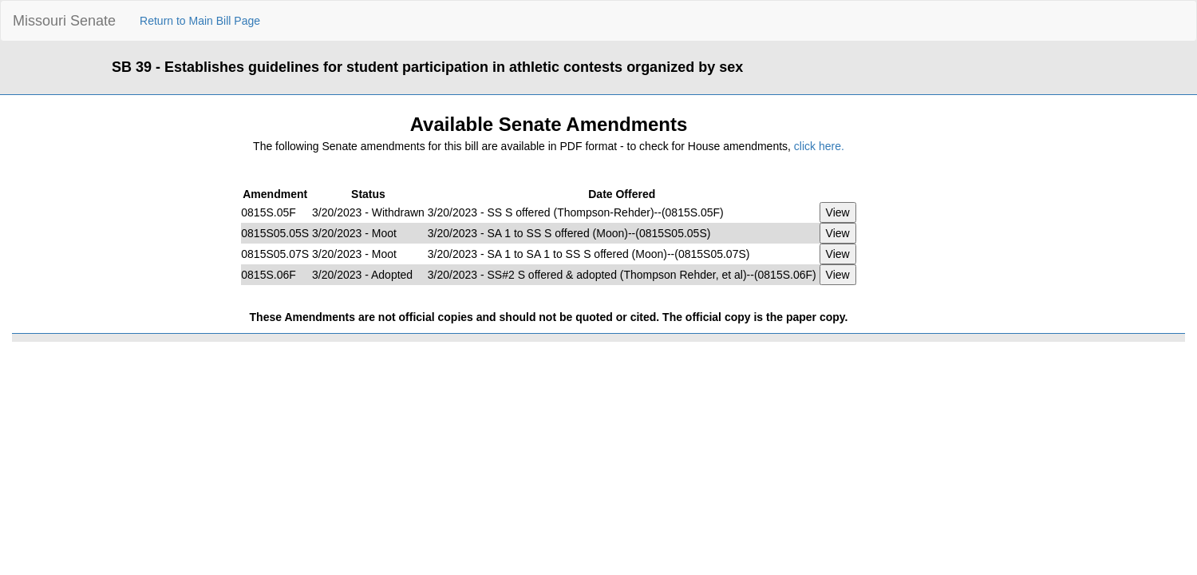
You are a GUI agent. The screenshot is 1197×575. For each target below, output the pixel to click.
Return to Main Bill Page (200, 20)
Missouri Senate (64, 21)
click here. (819, 146)
